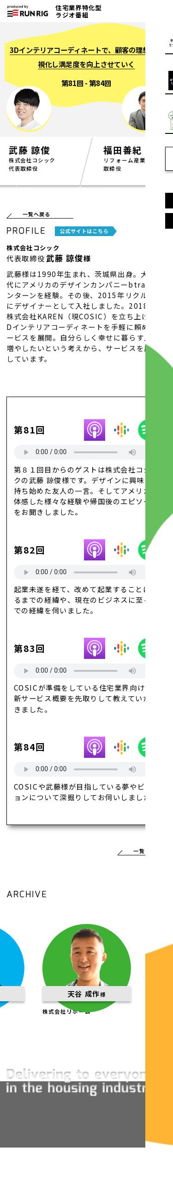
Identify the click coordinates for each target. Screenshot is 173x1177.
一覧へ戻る (39, 215)
